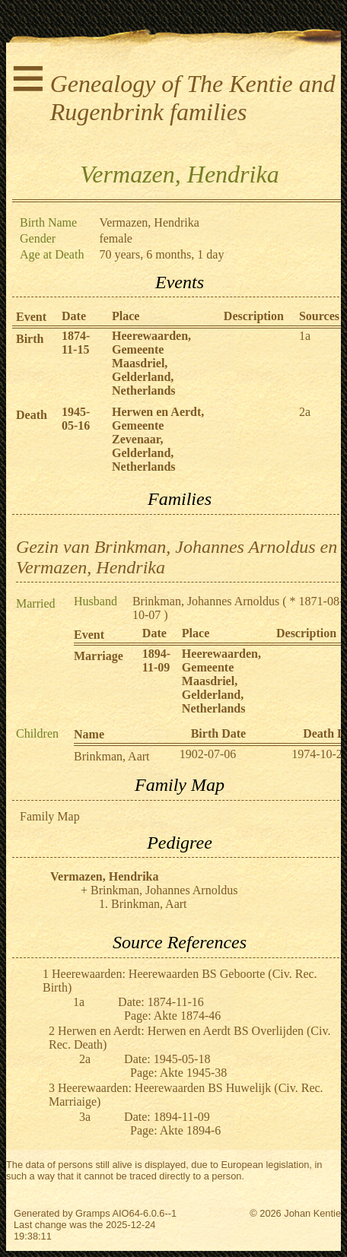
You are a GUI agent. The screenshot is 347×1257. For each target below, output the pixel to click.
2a (304, 411)
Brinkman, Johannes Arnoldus (205, 601)
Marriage (98, 655)
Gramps (92, 1213)
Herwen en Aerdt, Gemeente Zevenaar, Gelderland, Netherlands (158, 439)
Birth (29, 338)
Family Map (50, 816)
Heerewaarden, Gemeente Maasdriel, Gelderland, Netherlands (151, 363)
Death (31, 414)
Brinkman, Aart (112, 756)
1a (304, 335)
